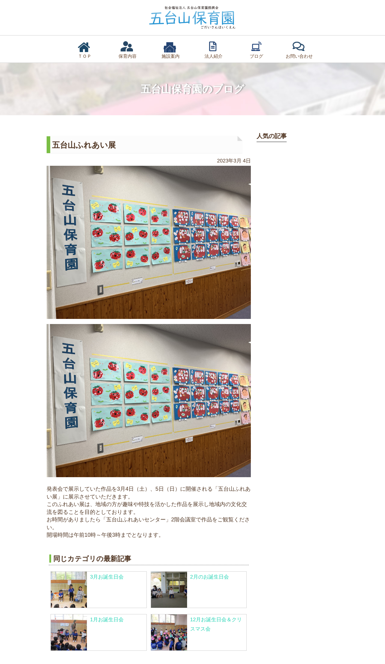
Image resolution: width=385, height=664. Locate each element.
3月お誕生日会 (106, 577)
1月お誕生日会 (106, 619)
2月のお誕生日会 (209, 577)
